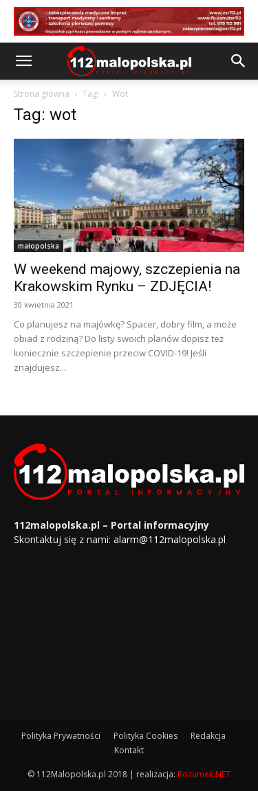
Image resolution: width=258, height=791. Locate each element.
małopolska (38, 246)
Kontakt (129, 750)
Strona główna (41, 94)
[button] (23, 61)
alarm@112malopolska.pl (170, 539)
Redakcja (208, 736)
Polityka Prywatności (60, 736)
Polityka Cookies (146, 736)
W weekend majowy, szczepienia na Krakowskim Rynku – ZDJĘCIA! (127, 278)
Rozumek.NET (204, 774)
